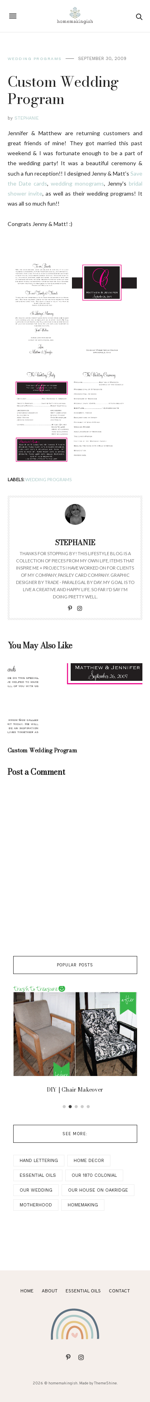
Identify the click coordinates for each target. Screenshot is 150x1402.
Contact (119, 1291)
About (50, 1291)
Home (27, 1291)
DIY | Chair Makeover (75, 1089)
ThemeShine (105, 1383)
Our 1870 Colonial (94, 1175)
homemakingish (63, 1383)
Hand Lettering (39, 1160)
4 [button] (82, 1107)
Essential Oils (38, 1175)
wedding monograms (77, 183)
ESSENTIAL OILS (83, 1291)
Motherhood (36, 1205)
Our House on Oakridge (98, 1190)
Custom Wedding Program (42, 750)
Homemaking (83, 1205)
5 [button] (88, 1107)
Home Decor (89, 1160)
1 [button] (64, 1107)
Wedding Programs (35, 58)
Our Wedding (36, 1190)
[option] (75, 1042)
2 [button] (70, 1107)
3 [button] (76, 1107)
